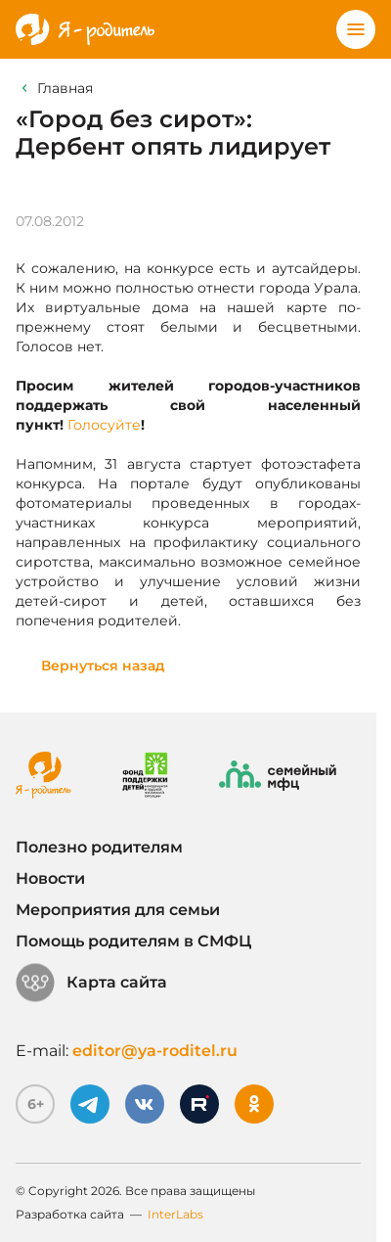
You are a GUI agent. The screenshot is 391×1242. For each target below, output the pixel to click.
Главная (65, 88)
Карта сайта (91, 982)
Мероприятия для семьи (118, 909)
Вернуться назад (103, 665)
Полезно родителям (99, 847)
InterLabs (175, 1214)
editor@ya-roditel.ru (155, 1050)
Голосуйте (104, 425)
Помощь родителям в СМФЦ (133, 941)
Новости (50, 878)
